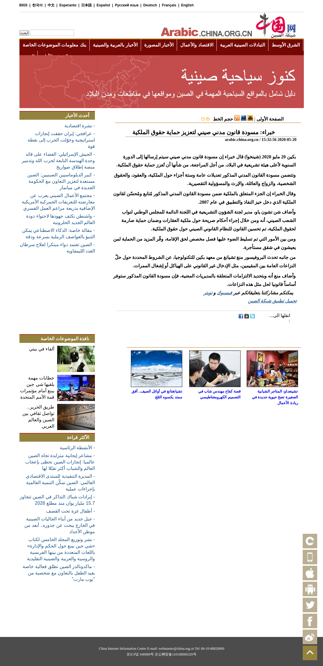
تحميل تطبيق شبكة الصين (272, 300)
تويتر (207, 292)
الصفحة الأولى (270, 119)
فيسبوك (224, 292)
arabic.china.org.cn (242, 139)
